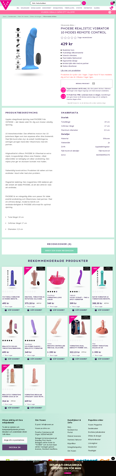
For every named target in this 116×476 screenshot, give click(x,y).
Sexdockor (92, 447)
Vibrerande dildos (49, 16)
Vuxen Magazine (95, 425)
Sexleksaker (12, 16)
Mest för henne (23, 16)
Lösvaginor (92, 443)
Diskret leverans (74, 436)
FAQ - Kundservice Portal (73, 429)
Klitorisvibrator (94, 439)
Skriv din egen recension (59, 250)
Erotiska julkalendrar (96, 432)
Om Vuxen (72, 451)
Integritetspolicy (75, 447)
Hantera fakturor (75, 440)
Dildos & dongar (35, 16)
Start (5, 16)
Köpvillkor (72, 443)
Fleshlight (92, 451)
